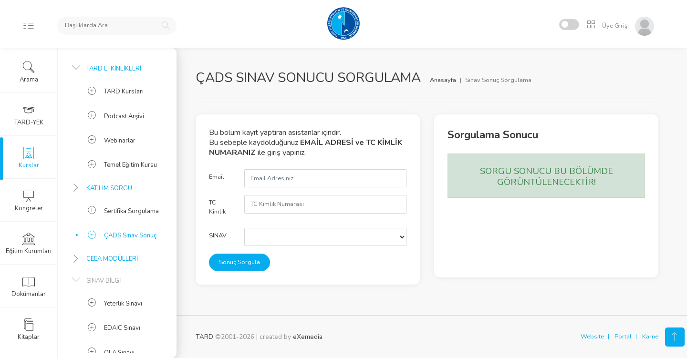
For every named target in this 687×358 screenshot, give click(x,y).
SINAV (218, 235)
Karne (650, 336)
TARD (204, 336)
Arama (29, 72)
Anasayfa (443, 80)
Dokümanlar (28, 286)
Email (216, 177)
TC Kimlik (217, 207)
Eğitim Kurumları (29, 244)
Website (592, 336)
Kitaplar (29, 329)
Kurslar (29, 158)
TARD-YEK (28, 115)
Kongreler (29, 201)
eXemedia (308, 336)
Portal (623, 336)
